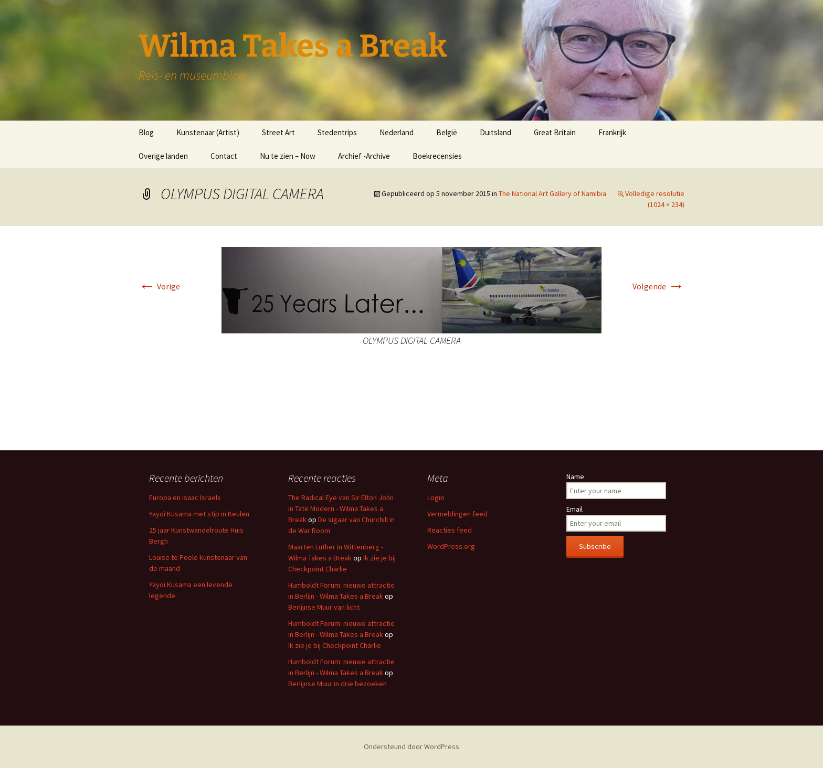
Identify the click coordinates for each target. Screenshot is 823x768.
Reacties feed (449, 530)
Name (575, 476)
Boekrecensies (437, 156)
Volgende (658, 286)
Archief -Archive (364, 156)
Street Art (278, 132)
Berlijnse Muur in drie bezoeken (337, 683)
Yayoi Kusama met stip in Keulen (199, 513)
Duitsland (495, 132)
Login (435, 497)
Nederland (396, 132)
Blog (146, 132)
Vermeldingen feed (457, 513)
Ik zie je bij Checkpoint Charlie (334, 645)
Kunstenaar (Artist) (207, 132)
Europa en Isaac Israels (185, 497)
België (446, 132)
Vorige (159, 286)
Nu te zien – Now (287, 156)
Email (574, 509)
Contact (223, 156)
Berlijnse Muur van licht (324, 607)
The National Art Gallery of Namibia (552, 193)
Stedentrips (337, 132)
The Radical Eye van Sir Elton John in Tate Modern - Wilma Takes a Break (341, 508)
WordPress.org (451, 546)
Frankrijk (612, 132)
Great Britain (555, 132)
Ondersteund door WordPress (411, 746)
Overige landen (163, 156)
